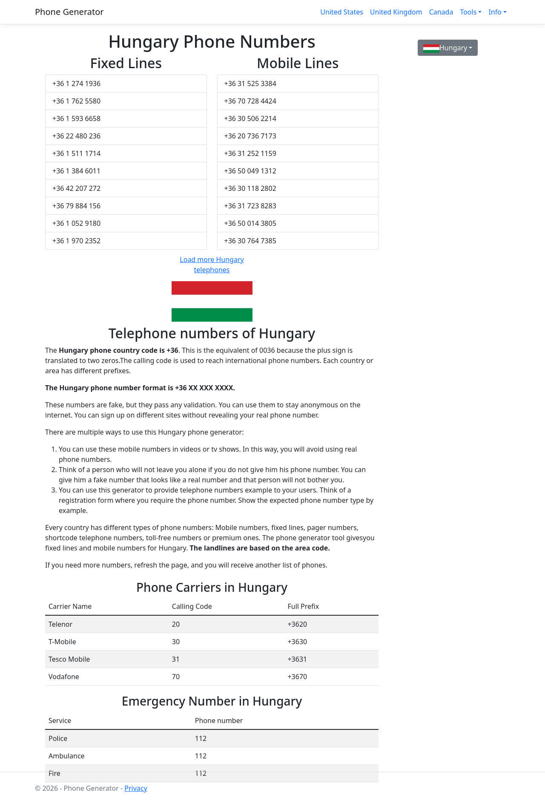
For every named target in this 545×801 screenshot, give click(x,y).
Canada (441, 12)
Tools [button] (468, 12)
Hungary (445, 48)
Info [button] (495, 12)
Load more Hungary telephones (212, 264)
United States (341, 12)
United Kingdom (396, 12)
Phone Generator (69, 11)
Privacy (135, 788)
